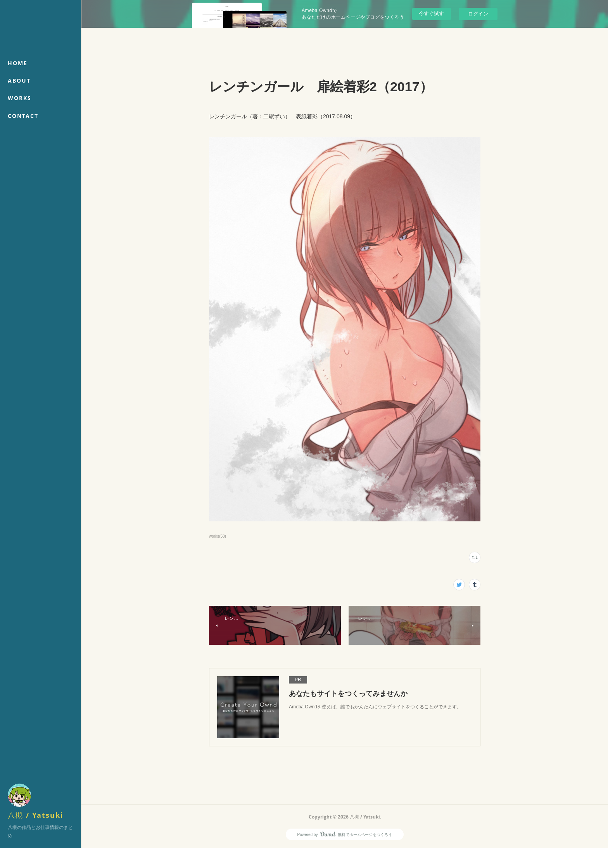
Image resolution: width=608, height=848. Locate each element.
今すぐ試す (431, 13)
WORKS (19, 98)
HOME (18, 63)
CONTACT (23, 115)
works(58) (217, 536)
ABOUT (19, 80)
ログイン (478, 14)
